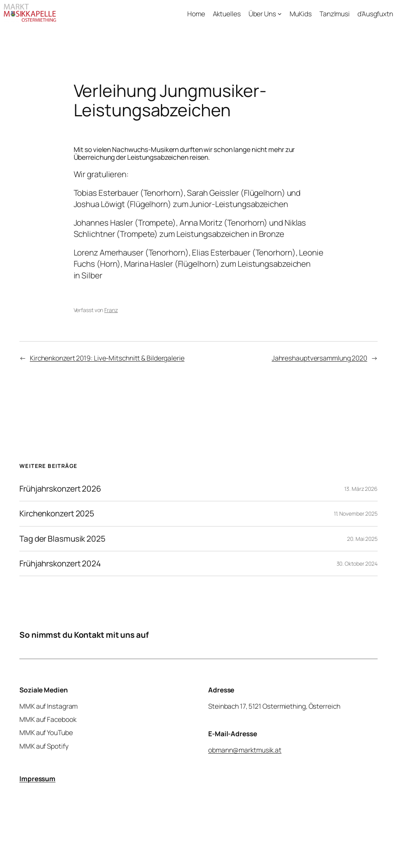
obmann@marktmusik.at (244, 749)
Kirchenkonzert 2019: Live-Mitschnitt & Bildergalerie (107, 357)
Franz (111, 310)
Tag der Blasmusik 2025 (62, 538)
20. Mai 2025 (362, 538)
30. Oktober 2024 (357, 563)
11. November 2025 (356, 513)
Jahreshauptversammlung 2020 (319, 357)
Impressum (37, 778)
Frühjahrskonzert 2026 (60, 488)
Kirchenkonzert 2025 (56, 513)
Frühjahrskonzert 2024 (60, 563)
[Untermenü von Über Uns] (279, 13)
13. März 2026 (361, 488)
